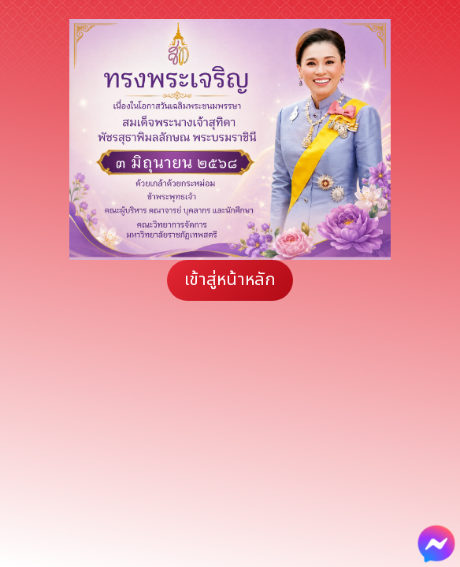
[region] (230, 139)
